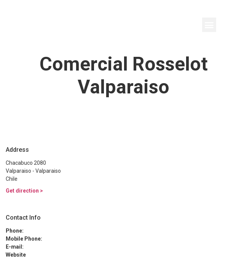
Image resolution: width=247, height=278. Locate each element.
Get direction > (24, 191)
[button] (209, 25)
